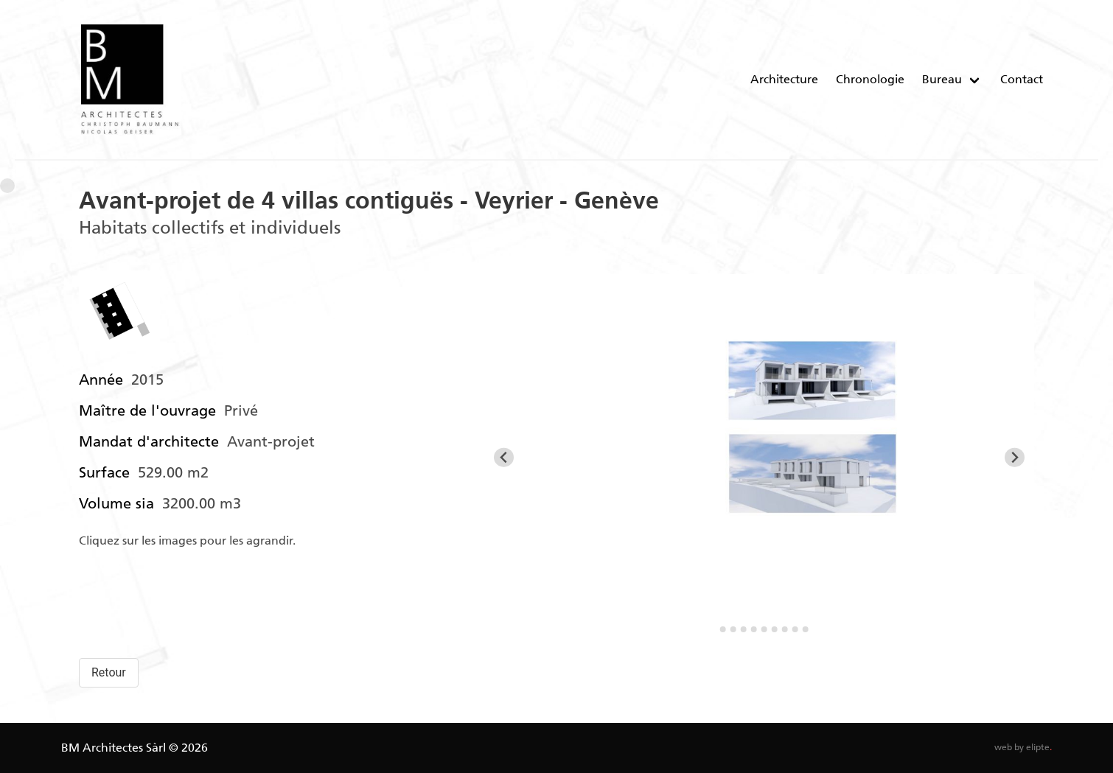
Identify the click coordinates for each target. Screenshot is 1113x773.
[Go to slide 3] (733, 629)
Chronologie (870, 79)
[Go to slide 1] (712, 630)
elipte (1039, 747)
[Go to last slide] (504, 457)
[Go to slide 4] (744, 629)
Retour (108, 672)
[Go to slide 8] (785, 629)
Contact (1021, 79)
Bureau (942, 79)
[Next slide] (1015, 457)
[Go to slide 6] (764, 629)
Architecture (784, 79)
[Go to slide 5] (754, 629)
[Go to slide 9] (795, 629)
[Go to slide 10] (806, 629)
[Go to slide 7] (775, 629)
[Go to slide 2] (723, 629)
